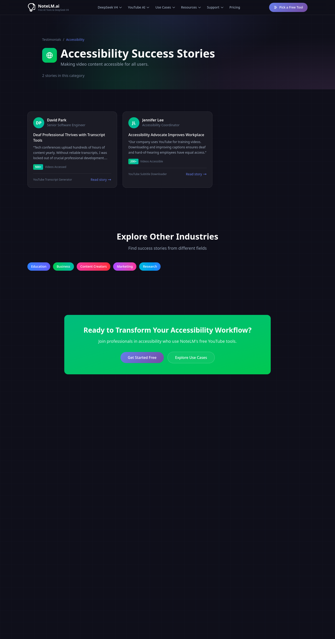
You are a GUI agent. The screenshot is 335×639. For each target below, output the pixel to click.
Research (150, 266)
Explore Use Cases (191, 357)
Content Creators (93, 266)
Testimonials (51, 39)
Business (63, 266)
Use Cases (165, 7)
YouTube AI (139, 7)
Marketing (125, 266)
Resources (191, 7)
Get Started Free (142, 357)
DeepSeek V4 (110, 7)
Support (215, 7)
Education (39, 266)
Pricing (234, 7)
